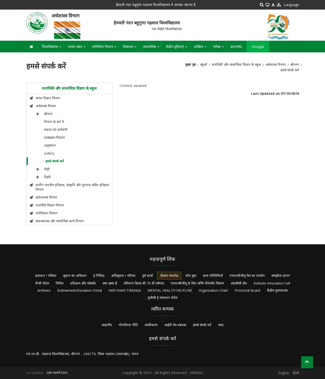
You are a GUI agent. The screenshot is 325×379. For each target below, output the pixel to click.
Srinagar (258, 46)
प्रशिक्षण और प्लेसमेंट (83, 283)
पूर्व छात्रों (147, 275)
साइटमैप (107, 325)
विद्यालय (130, 48)
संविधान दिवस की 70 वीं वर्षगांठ (144, 283)
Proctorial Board (247, 290)
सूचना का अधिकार (75, 275)
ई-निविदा (99, 275)
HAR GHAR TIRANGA (125, 290)
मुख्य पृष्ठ (190, 64)
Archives (44, 290)
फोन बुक (190, 275)
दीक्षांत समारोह (169, 275)
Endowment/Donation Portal (79, 290)
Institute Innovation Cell (271, 283)
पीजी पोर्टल (42, 283)
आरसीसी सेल (239, 283)
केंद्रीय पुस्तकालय (277, 290)
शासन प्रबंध (77, 48)
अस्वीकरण (151, 325)
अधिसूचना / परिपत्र (123, 275)
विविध (60, 283)
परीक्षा (219, 48)
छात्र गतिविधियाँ (213, 275)
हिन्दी (296, 373)
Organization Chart (213, 290)
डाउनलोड (236, 46)
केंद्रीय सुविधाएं (177, 48)
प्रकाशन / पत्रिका (45, 275)
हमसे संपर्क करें (202, 325)
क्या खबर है (110, 283)
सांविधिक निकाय (105, 48)
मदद (220, 325)
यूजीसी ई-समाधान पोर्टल (162, 297)
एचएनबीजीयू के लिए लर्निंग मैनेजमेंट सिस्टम (197, 283)
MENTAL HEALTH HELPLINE (170, 290)
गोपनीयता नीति (128, 325)
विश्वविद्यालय (52, 48)
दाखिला (201, 48)
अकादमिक (152, 48)
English (283, 373)
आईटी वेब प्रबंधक (175, 325)
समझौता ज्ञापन (280, 275)
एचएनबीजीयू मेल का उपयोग (247, 275)
